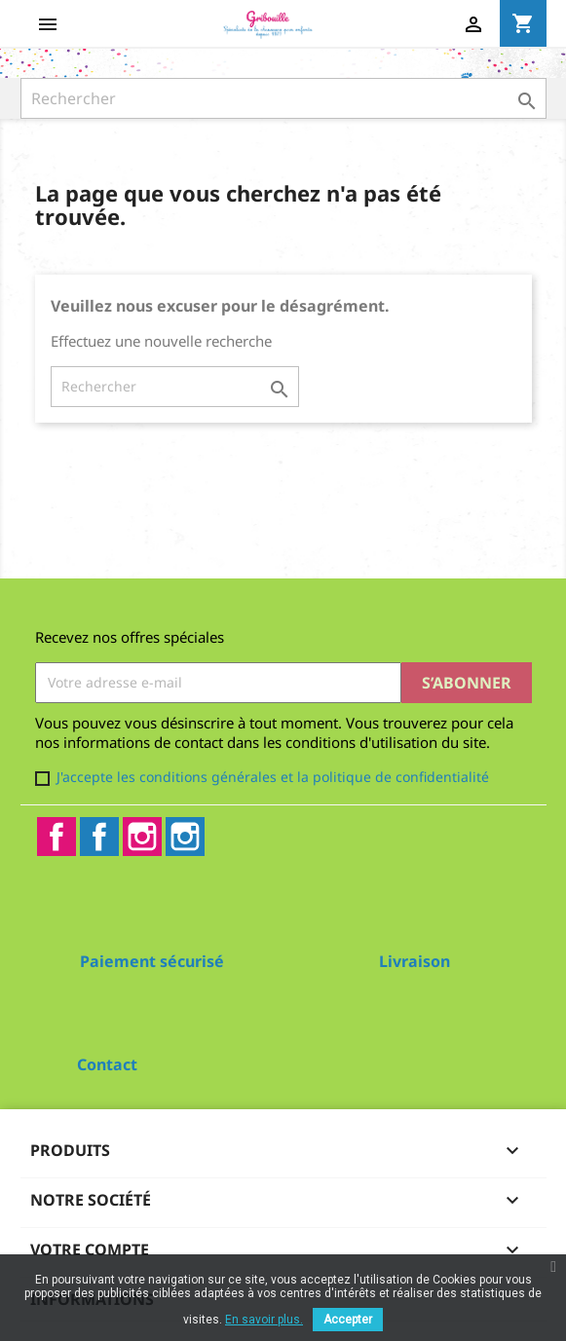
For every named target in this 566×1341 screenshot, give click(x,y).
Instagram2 (185, 836)
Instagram (142, 836)
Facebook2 (99, 836)
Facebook (56, 836)
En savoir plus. (264, 1319)
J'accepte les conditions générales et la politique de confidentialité (273, 776)
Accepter (347, 1319)
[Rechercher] (283, 98)
